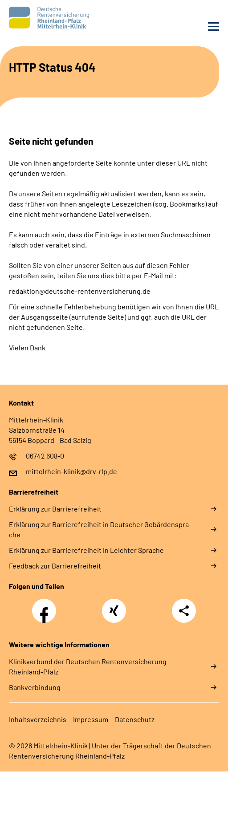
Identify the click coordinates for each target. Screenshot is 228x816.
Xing (114, 606)
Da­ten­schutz (135, 719)
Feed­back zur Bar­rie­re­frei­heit (55, 565)
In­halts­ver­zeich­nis (37, 719)
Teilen (184, 611)
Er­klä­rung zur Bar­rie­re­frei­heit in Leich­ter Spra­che (86, 550)
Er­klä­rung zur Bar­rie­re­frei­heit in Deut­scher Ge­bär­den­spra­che (100, 529)
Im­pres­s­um (90, 719)
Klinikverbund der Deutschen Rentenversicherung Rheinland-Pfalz (88, 666)
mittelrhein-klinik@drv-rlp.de (71, 471)
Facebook (46, 606)
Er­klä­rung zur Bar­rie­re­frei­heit (55, 508)
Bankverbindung (35, 687)
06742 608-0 (45, 455)
